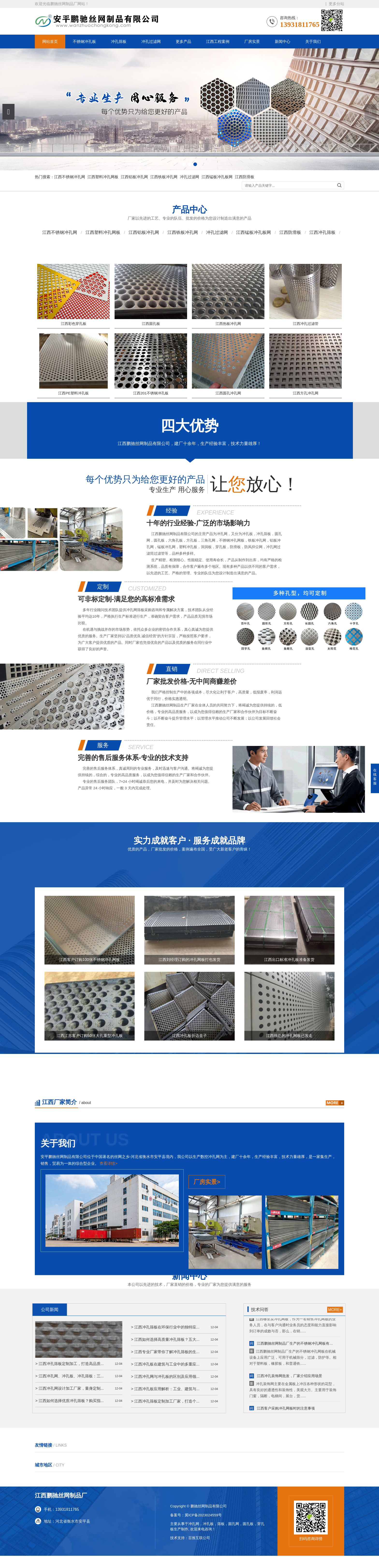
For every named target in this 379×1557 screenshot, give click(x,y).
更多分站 (336, 4)
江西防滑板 (244, 177)
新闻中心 (282, 41)
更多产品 (183, 41)
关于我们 (313, 41)
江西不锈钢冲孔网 (69, 177)
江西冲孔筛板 (322, 237)
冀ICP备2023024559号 (203, 1516)
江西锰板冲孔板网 (217, 177)
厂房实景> (207, 1348)
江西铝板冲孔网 (134, 177)
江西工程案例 (217, 41)
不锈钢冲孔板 (84, 41)
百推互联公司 (199, 1539)
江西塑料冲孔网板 (102, 177)
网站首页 (50, 41)
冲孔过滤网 (151, 41)
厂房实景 (252, 41)
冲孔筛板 (118, 41)
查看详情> (108, 1330)
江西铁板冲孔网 (163, 177)
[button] (8, 112)
